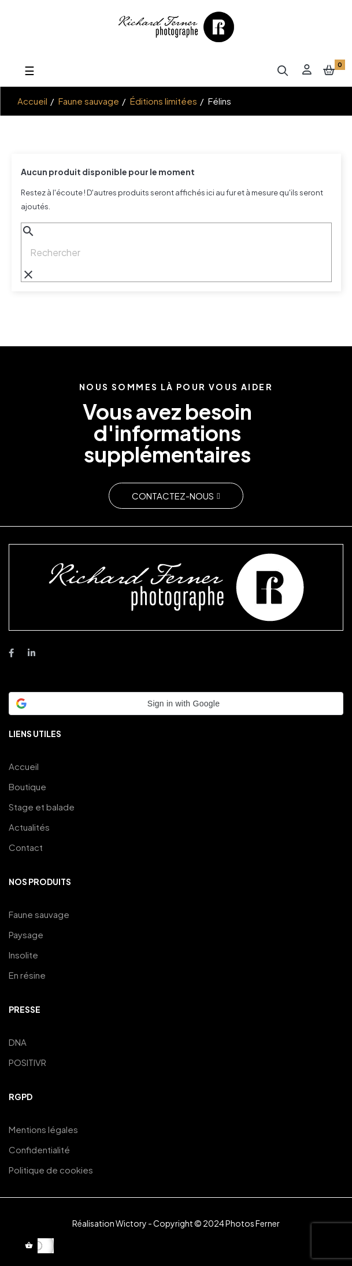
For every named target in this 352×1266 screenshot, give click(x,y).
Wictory (131, 1223)
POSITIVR (27, 1062)
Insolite (23, 954)
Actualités (29, 826)
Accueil (24, 766)
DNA (18, 1042)
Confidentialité (39, 1149)
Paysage (26, 934)
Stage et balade (42, 806)
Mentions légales (43, 1129)
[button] (176, 496)
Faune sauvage (39, 914)
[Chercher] (176, 252)
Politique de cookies (51, 1169)
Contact (26, 847)
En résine (27, 974)
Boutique (27, 786)
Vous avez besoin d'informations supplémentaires (167, 432)
